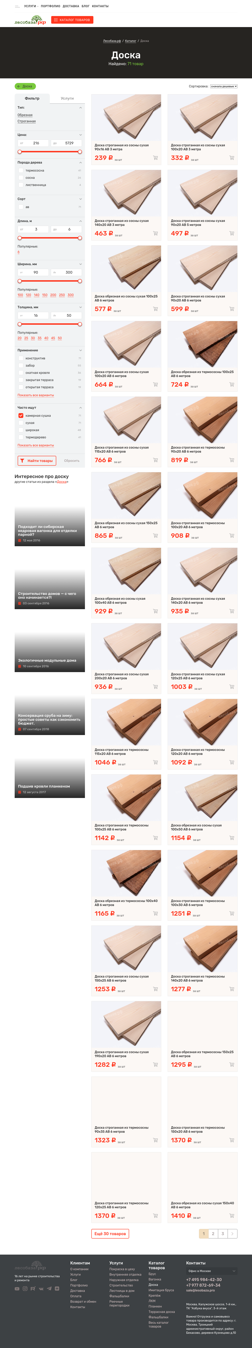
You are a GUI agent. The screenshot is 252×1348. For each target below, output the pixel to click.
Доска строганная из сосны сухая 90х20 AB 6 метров (198, 298)
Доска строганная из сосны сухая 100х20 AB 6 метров (122, 374)
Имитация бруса (161, 1290)
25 (26, 338)
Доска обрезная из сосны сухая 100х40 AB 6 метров (120, 601)
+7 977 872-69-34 (203, 1285)
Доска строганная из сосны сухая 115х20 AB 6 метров (122, 449)
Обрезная (25, 115)
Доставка (71, 6)
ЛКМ (152, 1301)
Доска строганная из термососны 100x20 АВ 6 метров (198, 525)
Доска (27, 86)
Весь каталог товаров (159, 1324)
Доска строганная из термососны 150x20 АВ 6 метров (198, 1130)
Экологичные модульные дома (47, 660)
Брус (152, 1274)
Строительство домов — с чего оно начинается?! (47, 595)
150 (45, 295)
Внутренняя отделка (125, 1274)
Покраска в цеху (122, 1269)
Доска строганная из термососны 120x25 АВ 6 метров (122, 1205)
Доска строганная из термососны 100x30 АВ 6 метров (198, 903)
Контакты (100, 6)
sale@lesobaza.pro (200, 1290)
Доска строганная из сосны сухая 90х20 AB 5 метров (198, 223)
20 (20, 338)
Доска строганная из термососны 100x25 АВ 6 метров (122, 827)
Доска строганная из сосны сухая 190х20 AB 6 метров (122, 1054)
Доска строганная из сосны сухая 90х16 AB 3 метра (122, 147)
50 (60, 338)
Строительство (121, 1285)
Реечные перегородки (119, 1303)
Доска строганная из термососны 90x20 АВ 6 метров (198, 449)
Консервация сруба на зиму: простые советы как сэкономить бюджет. (49, 719)
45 (53, 338)
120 (28, 295)
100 (20, 295)
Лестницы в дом (121, 1291)
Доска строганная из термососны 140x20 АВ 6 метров (198, 978)
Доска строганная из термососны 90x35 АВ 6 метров (122, 1130)
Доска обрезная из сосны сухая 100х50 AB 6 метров (196, 827)
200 (53, 295)
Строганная (27, 121)
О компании (79, 1269)
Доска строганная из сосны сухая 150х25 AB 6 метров (122, 978)
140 (36, 295)
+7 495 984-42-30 (204, 1279)
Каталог (75, 20)
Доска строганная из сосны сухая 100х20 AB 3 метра (198, 147)
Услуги (75, 1274)
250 (62, 295)
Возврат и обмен (83, 1302)
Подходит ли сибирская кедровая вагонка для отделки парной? (47, 530)
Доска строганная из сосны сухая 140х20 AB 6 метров (198, 601)
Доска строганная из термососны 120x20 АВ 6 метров (198, 752)
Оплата (75, 1296)
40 (46, 338)
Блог (86, 6)
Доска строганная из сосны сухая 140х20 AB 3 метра (122, 223)
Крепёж (155, 1295)
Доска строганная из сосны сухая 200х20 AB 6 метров (122, 676)
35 (40, 338)
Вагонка (155, 1279)
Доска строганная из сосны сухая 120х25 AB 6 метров (198, 676)
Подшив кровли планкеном (44, 786)
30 (33, 338)
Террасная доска (162, 1312)
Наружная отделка (124, 1280)
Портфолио (50, 6)
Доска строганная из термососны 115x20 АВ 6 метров (122, 752)
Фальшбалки (119, 1296)
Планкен (155, 1306)
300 (71, 295)
